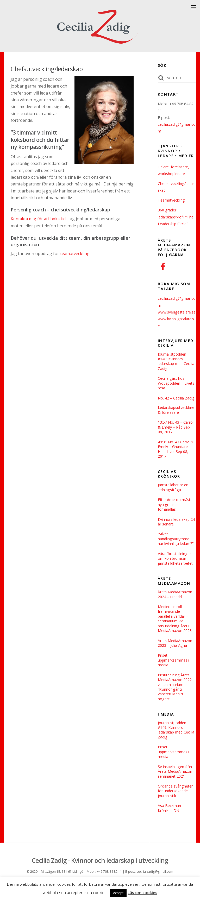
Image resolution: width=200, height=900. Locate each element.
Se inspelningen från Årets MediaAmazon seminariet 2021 (175, 783)
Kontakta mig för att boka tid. (39, 219)
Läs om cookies (142, 892)
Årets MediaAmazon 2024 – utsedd (175, 604)
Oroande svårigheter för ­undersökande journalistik (175, 803)
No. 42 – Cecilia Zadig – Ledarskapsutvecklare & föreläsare (176, 412)
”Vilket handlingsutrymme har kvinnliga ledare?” (176, 548)
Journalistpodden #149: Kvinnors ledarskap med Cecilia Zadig (176, 368)
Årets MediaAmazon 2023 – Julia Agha (175, 653)
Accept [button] (118, 892)
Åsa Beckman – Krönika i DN (171, 820)
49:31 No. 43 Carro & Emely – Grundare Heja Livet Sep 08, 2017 (175, 457)
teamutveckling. (75, 253)
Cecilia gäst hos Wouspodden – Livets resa (176, 390)
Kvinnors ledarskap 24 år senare (176, 530)
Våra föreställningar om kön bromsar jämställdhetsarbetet (176, 568)
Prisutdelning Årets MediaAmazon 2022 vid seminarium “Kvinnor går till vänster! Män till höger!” (175, 697)
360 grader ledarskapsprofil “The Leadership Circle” (176, 217)
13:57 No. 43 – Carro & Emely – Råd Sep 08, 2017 (175, 435)
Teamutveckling (171, 200)
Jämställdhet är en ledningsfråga (173, 496)
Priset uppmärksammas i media (174, 670)
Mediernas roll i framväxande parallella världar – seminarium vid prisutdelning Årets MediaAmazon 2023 (175, 628)
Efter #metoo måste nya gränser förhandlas (175, 513)
